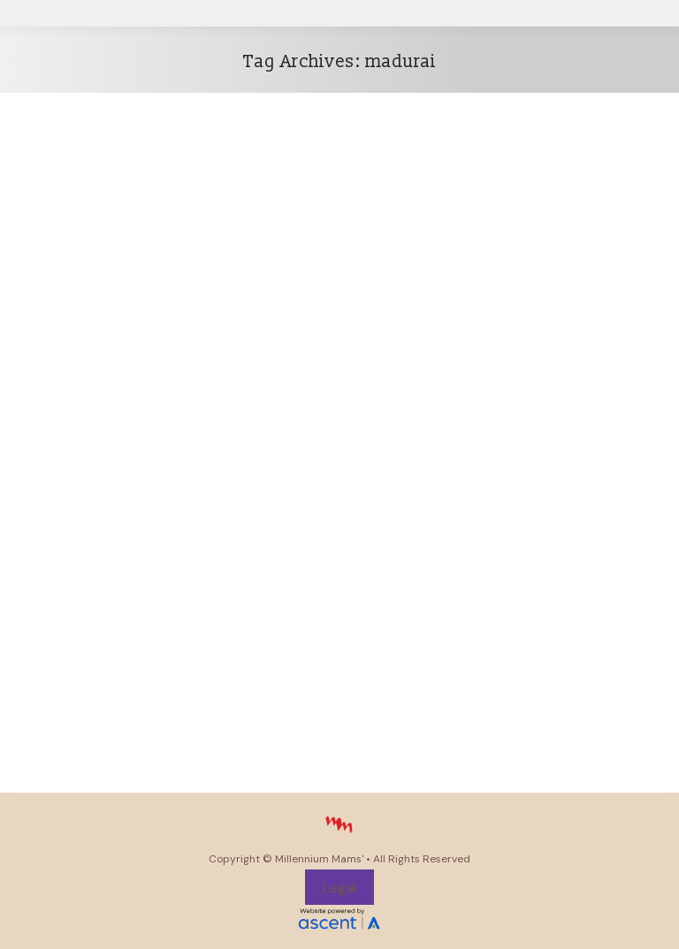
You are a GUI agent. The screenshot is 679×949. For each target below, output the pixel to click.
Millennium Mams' (319, 859)
